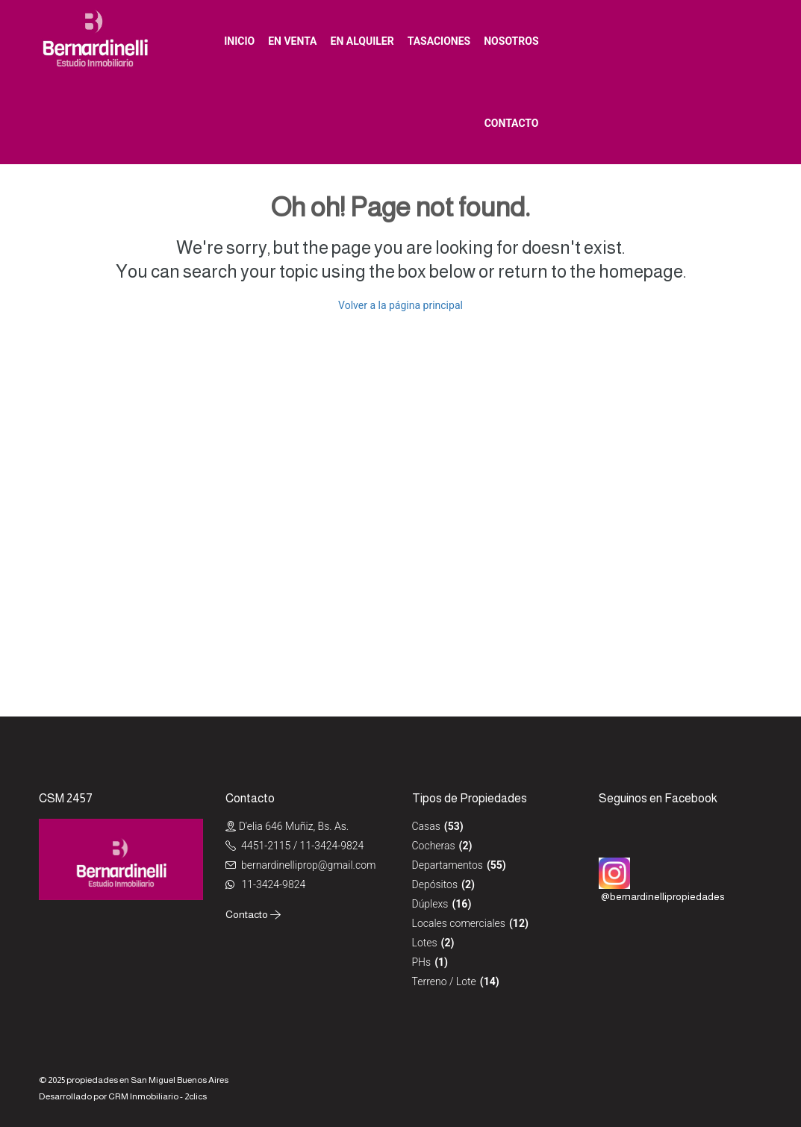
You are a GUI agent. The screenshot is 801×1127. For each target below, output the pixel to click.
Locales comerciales (458, 923)
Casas (426, 826)
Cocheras (433, 846)
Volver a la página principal (400, 305)
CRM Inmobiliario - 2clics (157, 1096)
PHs (421, 962)
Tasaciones (439, 41)
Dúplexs (430, 904)
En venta (292, 41)
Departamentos (447, 865)
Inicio (239, 41)
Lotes (424, 943)
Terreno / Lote (444, 981)
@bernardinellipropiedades (663, 896)
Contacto (511, 123)
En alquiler (362, 41)
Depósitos (435, 884)
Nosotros (511, 41)
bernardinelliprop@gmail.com (308, 865)
